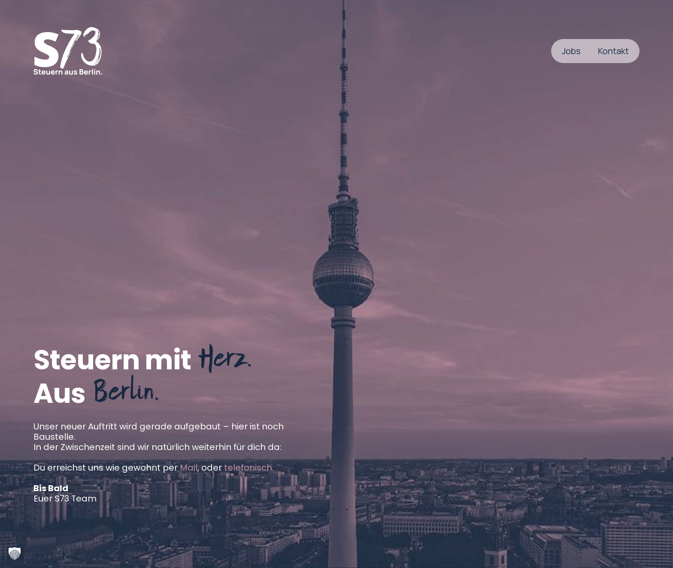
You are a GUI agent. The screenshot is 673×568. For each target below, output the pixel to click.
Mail (188, 468)
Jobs (571, 51)
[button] (14, 553)
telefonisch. (249, 468)
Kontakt (613, 51)
